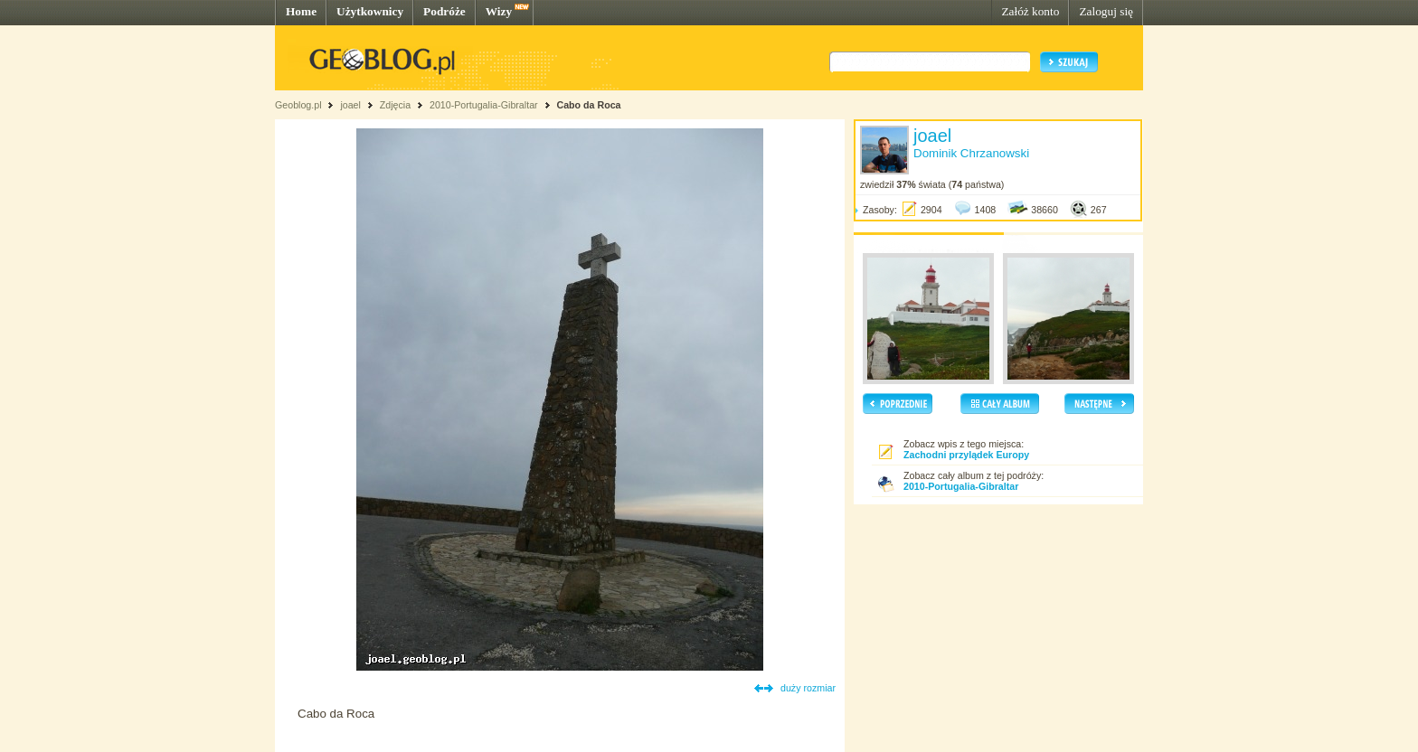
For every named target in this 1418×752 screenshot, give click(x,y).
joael (350, 104)
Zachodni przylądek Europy (966, 454)
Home (301, 11)
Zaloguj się (1106, 11)
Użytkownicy (369, 11)
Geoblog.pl (298, 104)
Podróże (444, 11)
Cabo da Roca (588, 104)
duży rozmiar (808, 687)
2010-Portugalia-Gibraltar (484, 104)
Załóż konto (1030, 11)
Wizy (499, 11)
